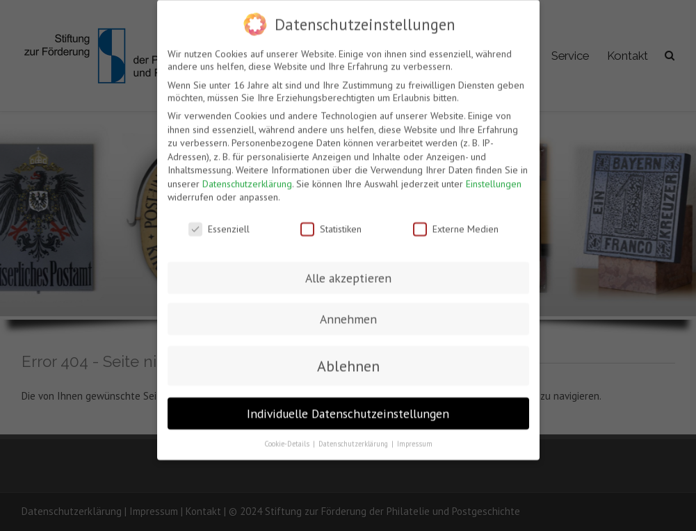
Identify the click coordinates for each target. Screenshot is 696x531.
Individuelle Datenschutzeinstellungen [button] (348, 408)
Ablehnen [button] (348, 361)
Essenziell (219, 224)
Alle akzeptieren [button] (348, 273)
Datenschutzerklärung (247, 178)
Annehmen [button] (348, 314)
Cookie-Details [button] (287, 438)
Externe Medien (456, 224)
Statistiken (331, 224)
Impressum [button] (414, 438)
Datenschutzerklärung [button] (354, 438)
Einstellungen (493, 178)
